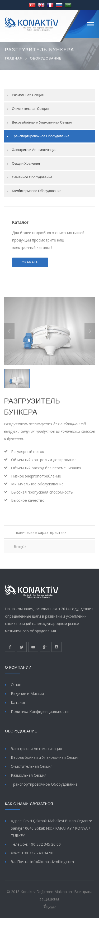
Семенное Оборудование (32, 177)
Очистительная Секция (30, 108)
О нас (16, 690)
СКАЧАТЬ (30, 262)
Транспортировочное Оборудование (40, 136)
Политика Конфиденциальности (40, 716)
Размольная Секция (28, 94)
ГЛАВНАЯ (14, 58)
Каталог (20, 222)
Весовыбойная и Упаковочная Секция (42, 122)
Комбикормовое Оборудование (36, 190)
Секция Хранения (26, 163)
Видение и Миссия (27, 699)
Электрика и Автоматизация (34, 149)
